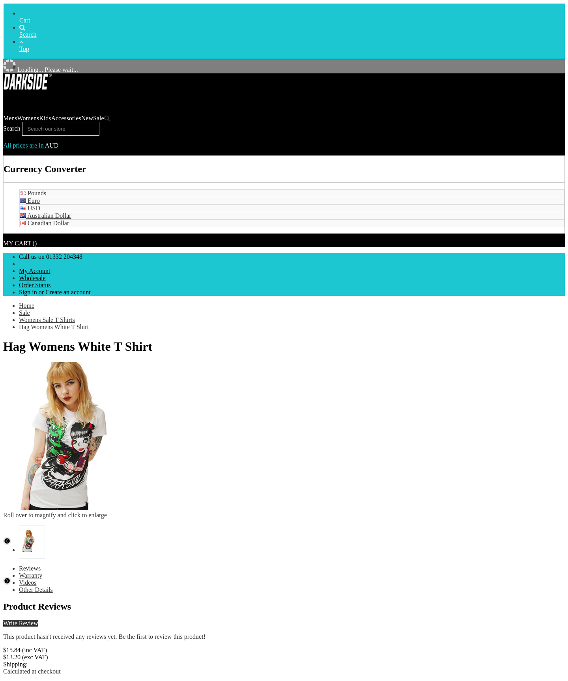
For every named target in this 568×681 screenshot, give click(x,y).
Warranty (30, 575)
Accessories (66, 118)
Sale (98, 118)
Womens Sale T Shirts (47, 319)
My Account (34, 271)
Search (28, 31)
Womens (28, 118)
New (87, 118)
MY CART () (20, 243)
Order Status (34, 285)
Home (26, 305)
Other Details (36, 589)
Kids (45, 118)
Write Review (20, 623)
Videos (27, 582)
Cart (24, 20)
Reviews (30, 568)
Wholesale (32, 278)
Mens (10, 118)
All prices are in (30, 145)
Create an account (68, 292)
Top (24, 45)
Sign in (28, 292)
